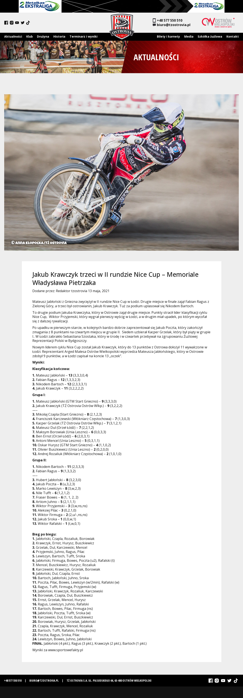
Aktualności (13, 36)
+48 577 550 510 (167, 20)
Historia (59, 36)
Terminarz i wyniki (83, 36)
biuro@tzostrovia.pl (171, 25)
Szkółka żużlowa (210, 36)
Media (188, 36)
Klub (29, 36)
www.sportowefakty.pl (65, 652)
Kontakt (232, 36)
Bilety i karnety (168, 36)
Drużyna (43, 36)
